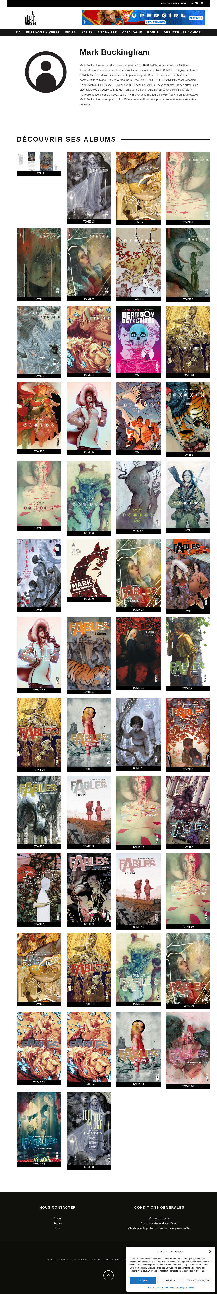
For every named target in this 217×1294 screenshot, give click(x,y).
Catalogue (132, 32)
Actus (86, 32)
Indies (70, 32)
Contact (57, 1218)
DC (18, 32)
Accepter (143, 1280)
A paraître (107, 32)
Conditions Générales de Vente (159, 1223)
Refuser (170, 1280)
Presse (57, 1223)
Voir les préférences (199, 1280)
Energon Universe (43, 32)
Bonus (153, 32)
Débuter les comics (182, 32)
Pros (58, 1228)
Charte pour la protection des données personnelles (171, 1288)
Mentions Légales (159, 1218)
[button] (210, 1251)
